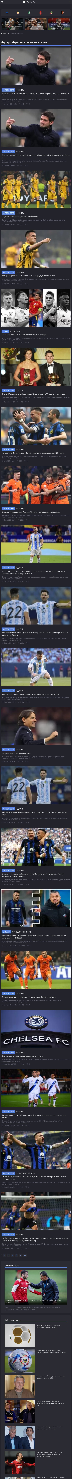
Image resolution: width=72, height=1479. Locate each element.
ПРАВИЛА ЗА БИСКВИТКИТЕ (40, 1449)
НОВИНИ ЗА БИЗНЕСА (11, 1436)
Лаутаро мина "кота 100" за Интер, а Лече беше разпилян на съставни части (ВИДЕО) (34, 1116)
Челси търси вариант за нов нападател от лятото (22, 1056)
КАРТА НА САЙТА (7, 1451)
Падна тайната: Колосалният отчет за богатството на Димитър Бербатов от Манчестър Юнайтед (49, 1330)
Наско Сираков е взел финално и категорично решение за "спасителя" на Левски (50, 1314)
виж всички (8, 1354)
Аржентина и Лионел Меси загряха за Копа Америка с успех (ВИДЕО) (30, 694)
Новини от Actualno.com (14, 1423)
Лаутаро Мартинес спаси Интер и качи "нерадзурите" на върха (28, 276)
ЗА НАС (3, 1449)
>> (25, 1255)
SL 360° (5, 331)
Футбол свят (8, 90)
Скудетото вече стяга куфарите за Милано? (20, 216)
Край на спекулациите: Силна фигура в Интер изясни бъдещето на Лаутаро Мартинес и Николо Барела (33, 875)
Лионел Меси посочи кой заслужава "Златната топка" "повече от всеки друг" (34, 394)
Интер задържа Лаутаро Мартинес (16, 753)
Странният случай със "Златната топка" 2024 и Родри (24, 335)
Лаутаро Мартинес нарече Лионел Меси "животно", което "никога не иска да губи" (34, 813)
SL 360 (4, 1412)
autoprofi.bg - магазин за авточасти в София (17, 1468)
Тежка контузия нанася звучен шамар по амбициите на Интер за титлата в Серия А (36, 156)
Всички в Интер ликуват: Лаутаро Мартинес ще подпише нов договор (31, 512)
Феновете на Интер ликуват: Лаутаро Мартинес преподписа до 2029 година (33, 453)
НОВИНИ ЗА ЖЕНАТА (10, 1429)
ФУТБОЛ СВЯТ (7, 1391)
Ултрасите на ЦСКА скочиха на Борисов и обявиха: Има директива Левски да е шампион (50, 1339)
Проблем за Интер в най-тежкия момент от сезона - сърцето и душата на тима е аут (35, 94)
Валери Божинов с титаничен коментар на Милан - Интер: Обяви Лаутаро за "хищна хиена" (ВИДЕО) (34, 936)
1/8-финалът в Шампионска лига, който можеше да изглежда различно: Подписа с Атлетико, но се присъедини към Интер (35, 1239)
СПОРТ (4, 1398)
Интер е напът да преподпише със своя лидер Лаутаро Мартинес (29, 997)
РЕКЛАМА (57, 1449)
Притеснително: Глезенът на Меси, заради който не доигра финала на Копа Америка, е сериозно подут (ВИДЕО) (33, 572)
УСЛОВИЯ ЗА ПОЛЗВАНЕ (18, 1449)
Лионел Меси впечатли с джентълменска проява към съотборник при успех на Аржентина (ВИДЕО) (35, 634)
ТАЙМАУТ (6, 932)
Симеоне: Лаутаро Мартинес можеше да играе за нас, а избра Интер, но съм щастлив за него (34, 1178)
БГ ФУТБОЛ (6, 1384)
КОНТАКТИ (20, 1451)
